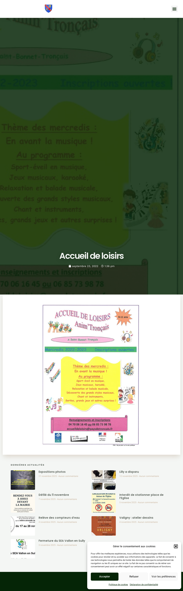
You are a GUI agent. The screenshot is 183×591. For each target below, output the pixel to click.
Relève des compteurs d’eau (59, 518)
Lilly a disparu (129, 472)
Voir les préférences (164, 576)
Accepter (104, 576)
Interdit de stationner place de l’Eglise (141, 496)
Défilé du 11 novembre (54, 495)
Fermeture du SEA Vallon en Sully (62, 541)
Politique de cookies (118, 584)
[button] (176, 546)
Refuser (134, 576)
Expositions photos (52, 472)
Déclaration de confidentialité (144, 584)
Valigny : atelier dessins (136, 518)
